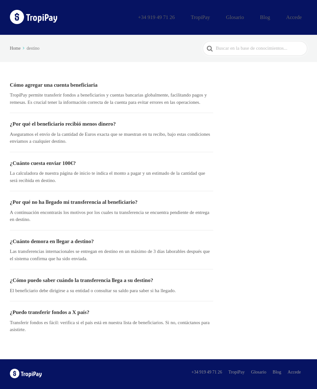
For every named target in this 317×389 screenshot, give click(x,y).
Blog (275, 17)
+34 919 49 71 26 (190, 17)
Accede (297, 17)
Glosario (253, 17)
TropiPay (225, 17)
